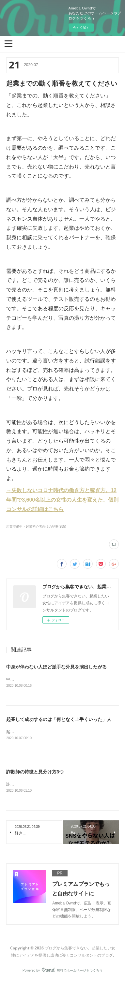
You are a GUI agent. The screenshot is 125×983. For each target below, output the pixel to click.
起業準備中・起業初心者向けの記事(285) (36, 526)
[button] (8, 43)
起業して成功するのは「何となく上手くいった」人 (58, 719)
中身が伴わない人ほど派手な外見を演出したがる (56, 666)
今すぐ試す (81, 27)
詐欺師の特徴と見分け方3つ (35, 772)
